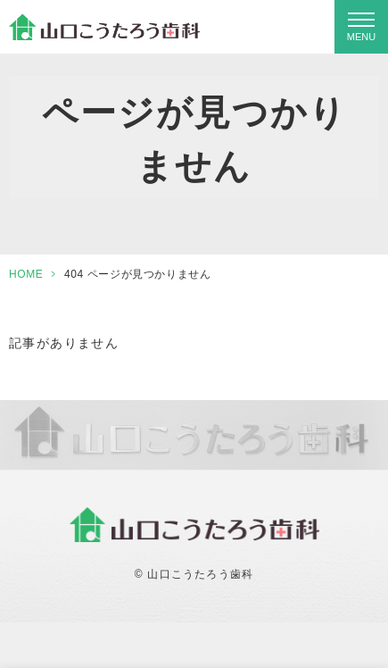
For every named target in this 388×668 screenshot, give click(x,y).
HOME (26, 274)
